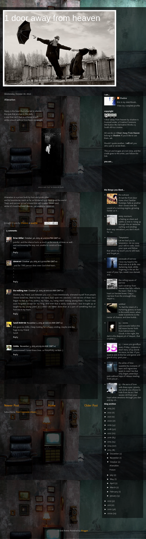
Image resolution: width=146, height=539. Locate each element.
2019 (109, 425)
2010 (109, 509)
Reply (15, 252)
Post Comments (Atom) (26, 412)
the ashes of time (126, 363)
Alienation (114, 465)
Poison (113, 469)
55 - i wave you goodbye (130, 344)
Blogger (84, 530)
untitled (122, 304)
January (113, 495)
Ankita (16, 346)
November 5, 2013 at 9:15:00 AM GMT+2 (38, 346)
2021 (109, 416)
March (113, 487)
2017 (109, 433)
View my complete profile (128, 105)
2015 (109, 441)
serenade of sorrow (127, 259)
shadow (133, 119)
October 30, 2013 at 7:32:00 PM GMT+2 (39, 261)
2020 (110, 421)
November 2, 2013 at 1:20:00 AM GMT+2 (45, 323)
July (112, 475)
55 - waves (123, 323)
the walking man (20, 290)
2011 (109, 505)
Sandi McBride (19, 323)
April (112, 483)
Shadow (123, 98)
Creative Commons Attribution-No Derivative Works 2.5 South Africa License (120, 125)
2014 (109, 446)
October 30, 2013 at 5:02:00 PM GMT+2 (42, 238)
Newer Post (11, 405)
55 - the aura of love (128, 384)
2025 (109, 408)
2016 (109, 437)
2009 (110, 513)
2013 (109, 450)
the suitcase (124, 195)
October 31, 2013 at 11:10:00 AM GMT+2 (45, 290)
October (114, 462)
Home (51, 405)
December (114, 453)
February (114, 491)
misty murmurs (125, 216)
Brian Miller (18, 238)
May (112, 479)
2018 (109, 429)
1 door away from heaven (52, 18)
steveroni (17, 261)
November (114, 458)
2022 (109, 412)
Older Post (91, 405)
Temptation (124, 237)
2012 (109, 501)
